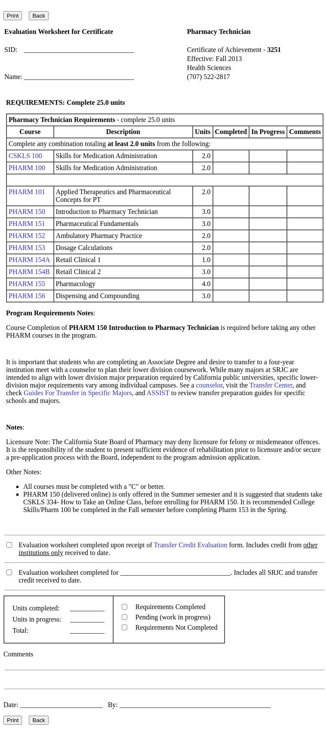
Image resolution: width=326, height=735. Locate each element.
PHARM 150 (27, 211)
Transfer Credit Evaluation (191, 545)
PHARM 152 (27, 235)
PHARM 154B (29, 271)
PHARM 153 (27, 247)
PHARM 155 (27, 283)
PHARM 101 (27, 191)
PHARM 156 (27, 295)
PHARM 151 (27, 223)
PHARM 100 (27, 167)
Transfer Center (270, 385)
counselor (209, 385)
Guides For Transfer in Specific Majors (78, 392)
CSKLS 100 (25, 155)
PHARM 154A (29, 259)
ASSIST (158, 392)
